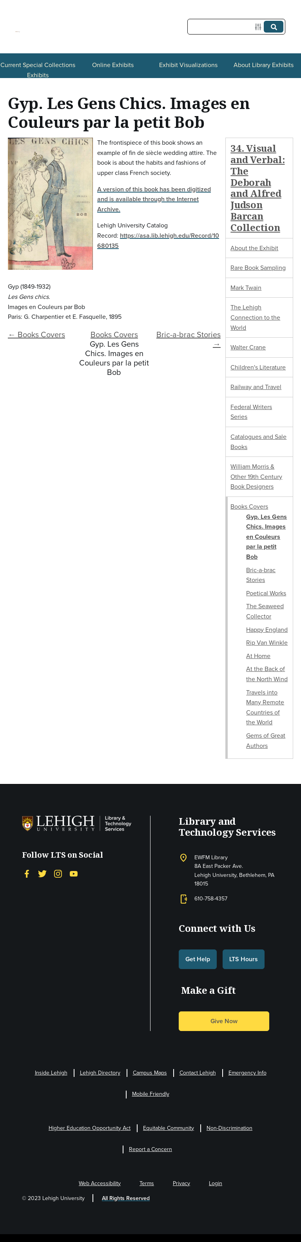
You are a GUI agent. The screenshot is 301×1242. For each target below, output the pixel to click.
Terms (147, 1183)
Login (215, 1183)
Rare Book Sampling (258, 267)
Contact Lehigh (198, 1073)
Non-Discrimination (229, 1128)
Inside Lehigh (51, 1073)
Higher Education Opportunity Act (90, 1128)
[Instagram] (58, 873)
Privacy (181, 1183)
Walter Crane (248, 347)
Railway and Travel (255, 386)
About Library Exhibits (264, 64)
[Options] (260, 27)
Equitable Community (168, 1128)
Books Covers (114, 334)
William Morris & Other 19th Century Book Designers (256, 476)
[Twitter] (42, 873)
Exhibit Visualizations (188, 64)
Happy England (267, 629)
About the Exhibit (254, 248)
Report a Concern (150, 1149)
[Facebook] (26, 873)
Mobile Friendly (150, 1094)
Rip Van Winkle (267, 642)
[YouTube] (73, 873)
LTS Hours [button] (243, 959)
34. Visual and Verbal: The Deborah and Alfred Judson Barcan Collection (257, 188)
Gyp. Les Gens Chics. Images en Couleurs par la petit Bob (266, 536)
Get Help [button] (197, 959)
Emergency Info (247, 1073)
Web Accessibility (100, 1183)
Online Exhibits (113, 64)
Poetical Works (266, 593)
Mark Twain (245, 287)
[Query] (236, 27)
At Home (258, 655)
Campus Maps (150, 1073)
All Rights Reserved (126, 1198)
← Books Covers (36, 334)
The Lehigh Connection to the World (255, 317)
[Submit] (273, 27)
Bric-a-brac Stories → (188, 339)
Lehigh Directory (100, 1073)
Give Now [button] (224, 1021)
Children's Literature (258, 367)
